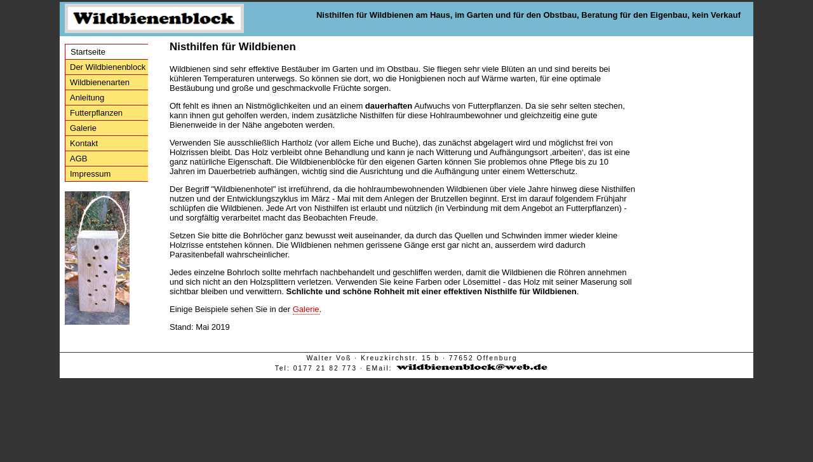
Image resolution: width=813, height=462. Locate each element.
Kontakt (84, 143)
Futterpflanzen (96, 113)
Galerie (83, 128)
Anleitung (87, 97)
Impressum (90, 174)
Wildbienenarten (100, 82)
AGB (78, 158)
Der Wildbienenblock (107, 67)
